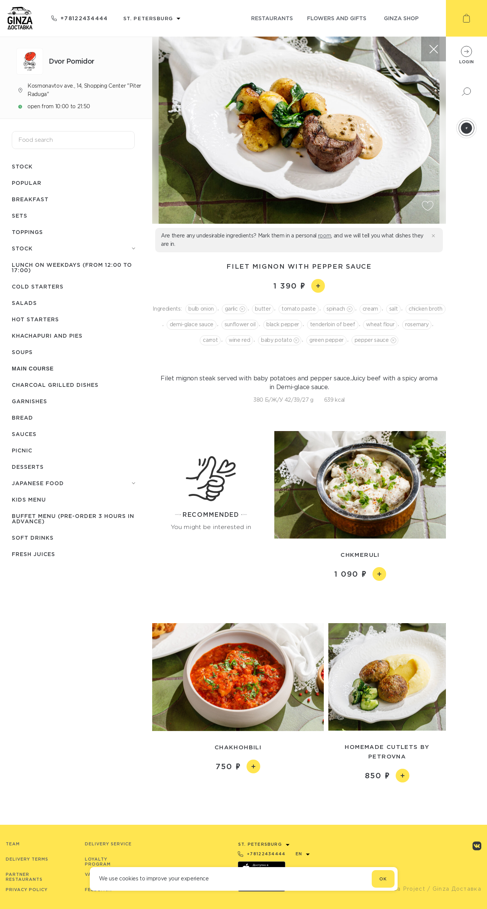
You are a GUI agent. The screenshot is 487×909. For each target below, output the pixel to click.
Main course (33, 369)
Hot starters (35, 319)
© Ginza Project (401, 889)
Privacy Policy (27, 889)
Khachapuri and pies (47, 335)
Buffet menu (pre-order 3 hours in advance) (73, 518)
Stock (22, 166)
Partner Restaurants (24, 877)
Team (13, 844)
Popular (26, 183)
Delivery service (108, 844)
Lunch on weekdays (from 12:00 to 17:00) (72, 267)
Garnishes (29, 401)
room (324, 235)
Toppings (27, 232)
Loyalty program (98, 861)
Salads (24, 303)
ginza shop (401, 18)
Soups (22, 352)
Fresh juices (33, 554)
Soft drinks (33, 537)
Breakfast (30, 199)
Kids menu (29, 499)
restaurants (272, 18)
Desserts (28, 467)
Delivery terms (27, 859)
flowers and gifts (336, 18)
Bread (22, 417)
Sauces (24, 434)
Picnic (22, 450)
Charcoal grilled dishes (55, 385)
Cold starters (38, 286)
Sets (19, 215)
